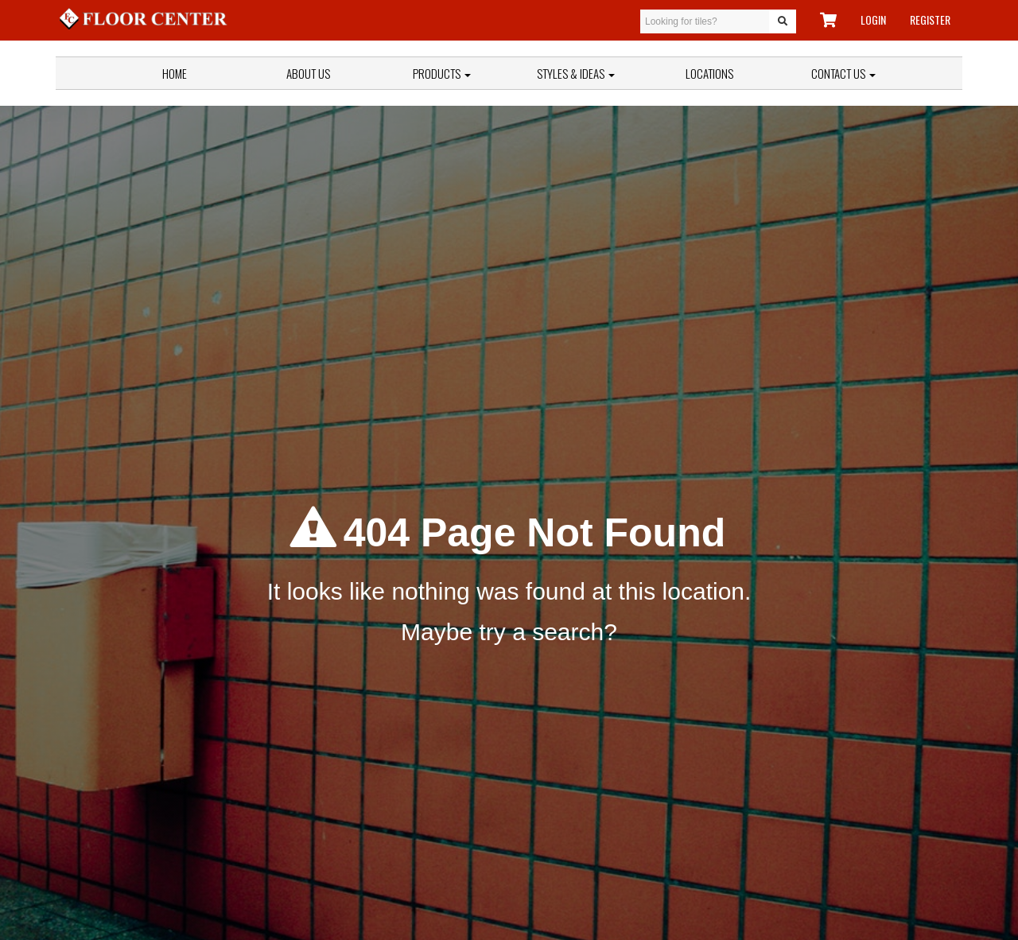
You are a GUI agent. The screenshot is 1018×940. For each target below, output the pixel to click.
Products (442, 73)
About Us (308, 73)
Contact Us (843, 73)
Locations (709, 73)
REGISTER (930, 19)
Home (174, 73)
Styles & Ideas (576, 73)
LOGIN (873, 19)
